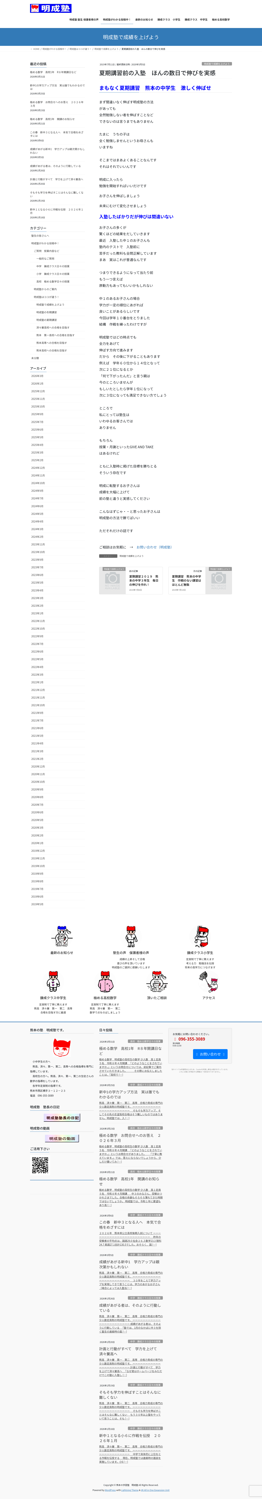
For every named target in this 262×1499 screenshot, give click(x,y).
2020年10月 (38, 782)
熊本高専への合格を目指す (51, 343)
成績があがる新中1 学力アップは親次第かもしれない (57, 150)
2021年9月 (37, 713)
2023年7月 (37, 567)
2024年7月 (37, 498)
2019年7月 (37, 889)
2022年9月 (37, 636)
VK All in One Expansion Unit (155, 1490)
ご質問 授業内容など (46, 251)
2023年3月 (37, 598)
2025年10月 (38, 406)
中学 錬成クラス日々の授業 (53, 266)
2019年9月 (37, 873)
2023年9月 (37, 559)
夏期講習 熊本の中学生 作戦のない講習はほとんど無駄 (186, 580)
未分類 (35, 358)
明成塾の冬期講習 (46, 312)
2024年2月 (37, 536)
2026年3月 (37, 376)
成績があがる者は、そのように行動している (55, 166)
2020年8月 (37, 797)
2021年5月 (37, 735)
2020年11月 (38, 774)
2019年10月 (38, 866)
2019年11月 (38, 858)
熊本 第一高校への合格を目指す (55, 335)
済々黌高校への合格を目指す (53, 327)
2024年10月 (38, 483)
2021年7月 (37, 720)
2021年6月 (37, 728)
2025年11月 (38, 399)
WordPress (110, 1490)
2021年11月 (38, 697)
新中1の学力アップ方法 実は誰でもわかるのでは (57, 87)
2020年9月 (37, 789)
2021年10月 (38, 705)
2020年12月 (38, 766)
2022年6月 (37, 651)
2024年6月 (37, 506)
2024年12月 (38, 468)
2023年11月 (38, 544)
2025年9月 (37, 414)
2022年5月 (37, 659)
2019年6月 (37, 896)
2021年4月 (37, 743)
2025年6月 (37, 429)
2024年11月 (38, 475)
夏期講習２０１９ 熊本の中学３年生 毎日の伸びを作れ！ (143, 580)
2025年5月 (37, 437)
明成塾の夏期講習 (46, 320)
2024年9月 (37, 490)
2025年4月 (37, 445)
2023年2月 (37, 605)
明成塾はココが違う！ (46, 297)
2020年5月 (37, 820)
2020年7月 (37, 804)
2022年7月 (37, 644)
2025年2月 (37, 460)
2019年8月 (37, 881)
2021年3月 (37, 751)
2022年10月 (38, 628)
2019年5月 (37, 904)
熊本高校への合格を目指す (51, 350)
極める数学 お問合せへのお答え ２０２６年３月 (57, 104)
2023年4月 (37, 590)
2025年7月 (37, 422)
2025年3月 (37, 452)
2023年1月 (37, 613)
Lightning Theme (129, 1490)
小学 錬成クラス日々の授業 (53, 274)
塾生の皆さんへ (40, 235)
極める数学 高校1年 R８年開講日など (53, 72)
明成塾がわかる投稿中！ (45, 243)
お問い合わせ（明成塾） (155, 546)
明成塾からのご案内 (45, 289)
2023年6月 (37, 575)
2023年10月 (38, 552)
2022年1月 (37, 682)
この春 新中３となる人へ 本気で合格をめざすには (57, 134)
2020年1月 (37, 843)
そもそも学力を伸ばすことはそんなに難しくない (57, 194)
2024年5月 (37, 514)
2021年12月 (38, 690)
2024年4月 (37, 521)
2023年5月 (37, 582)
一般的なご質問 (45, 258)
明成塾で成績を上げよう (217, 63)
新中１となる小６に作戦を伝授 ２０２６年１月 (57, 211)
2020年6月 (37, 812)
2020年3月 (37, 827)
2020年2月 (37, 835)
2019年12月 (38, 850)
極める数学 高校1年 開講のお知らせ (52, 119)
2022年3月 (37, 674)
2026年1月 (37, 383)
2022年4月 (37, 667)
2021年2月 (37, 759)
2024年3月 (37, 529)
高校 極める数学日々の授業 (53, 281)
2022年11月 (38, 621)
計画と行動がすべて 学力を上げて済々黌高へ (56, 179)
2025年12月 (38, 391)
